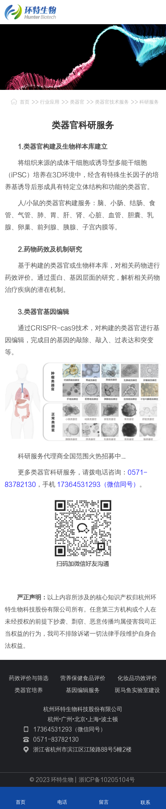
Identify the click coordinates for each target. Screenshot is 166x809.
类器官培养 (29, 690)
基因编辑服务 (83, 690)
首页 (24, 102)
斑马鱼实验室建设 (137, 690)
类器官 (77, 102)
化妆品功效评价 (137, 678)
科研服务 (149, 102)
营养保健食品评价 (82, 678)
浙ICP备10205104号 (107, 779)
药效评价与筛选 (28, 678)
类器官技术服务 (112, 102)
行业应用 (49, 102)
